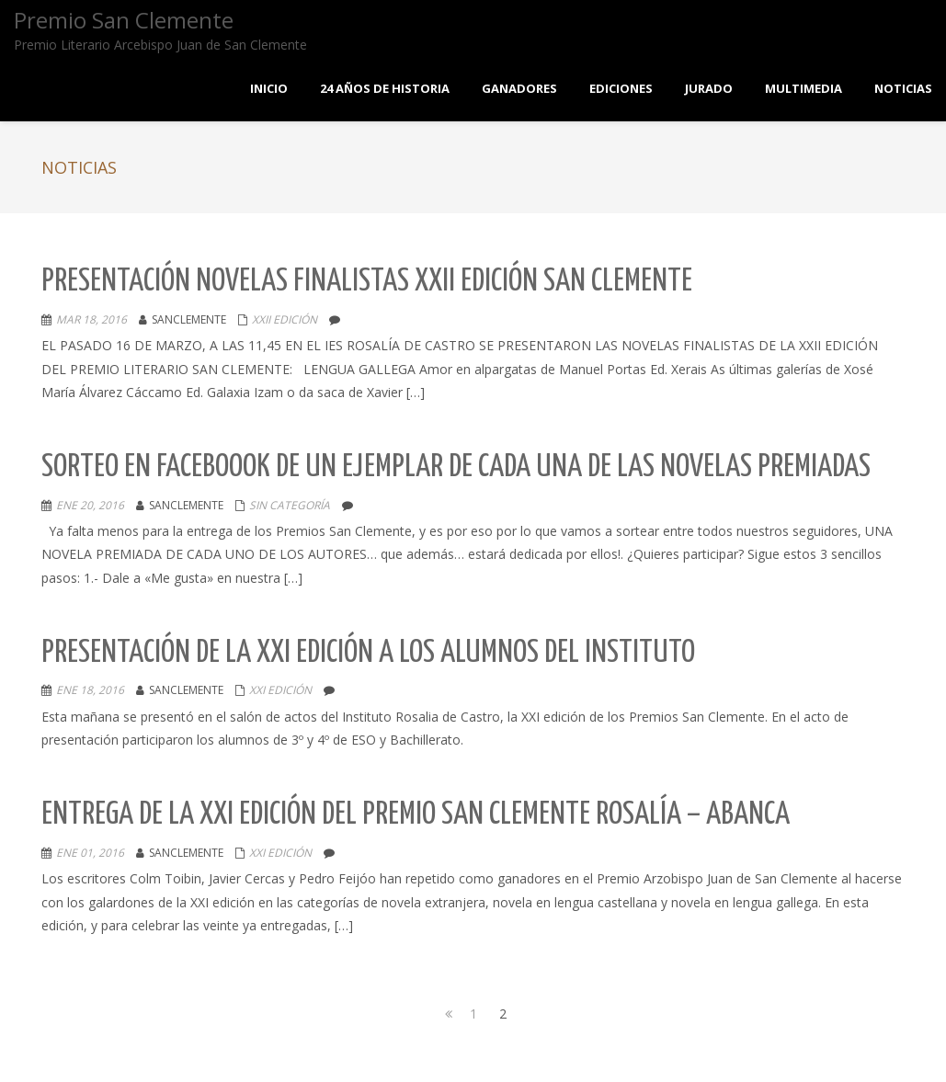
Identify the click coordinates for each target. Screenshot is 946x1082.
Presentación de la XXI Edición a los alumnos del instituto (368, 653)
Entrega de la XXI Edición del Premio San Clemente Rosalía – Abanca (415, 815)
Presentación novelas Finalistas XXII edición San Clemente (366, 282)
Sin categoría (289, 505)
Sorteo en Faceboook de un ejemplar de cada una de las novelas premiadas (456, 467)
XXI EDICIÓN (280, 690)
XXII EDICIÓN (284, 319)
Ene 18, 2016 (90, 690)
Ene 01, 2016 (90, 852)
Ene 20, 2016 (90, 505)
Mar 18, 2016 (91, 319)
